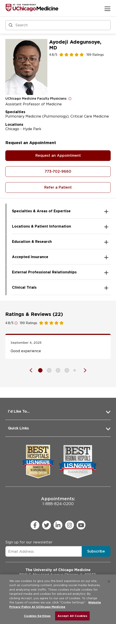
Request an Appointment (58, 155)
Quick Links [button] (18, 428)
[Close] (109, 581)
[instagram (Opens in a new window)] (69, 525)
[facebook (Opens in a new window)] (35, 525)
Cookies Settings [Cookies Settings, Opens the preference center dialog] (37, 616)
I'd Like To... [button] (18, 411)
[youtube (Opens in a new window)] (81, 525)
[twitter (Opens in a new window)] (46, 525)
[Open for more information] (70, 98)
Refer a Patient (58, 187)
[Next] (83, 370)
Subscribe (96, 551)
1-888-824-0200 (58, 501)
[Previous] (33, 370)
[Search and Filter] (58, 25)
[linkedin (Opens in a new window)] (58, 525)
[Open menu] (107, 8)
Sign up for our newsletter (28, 542)
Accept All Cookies (72, 616)
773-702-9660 (58, 171)
